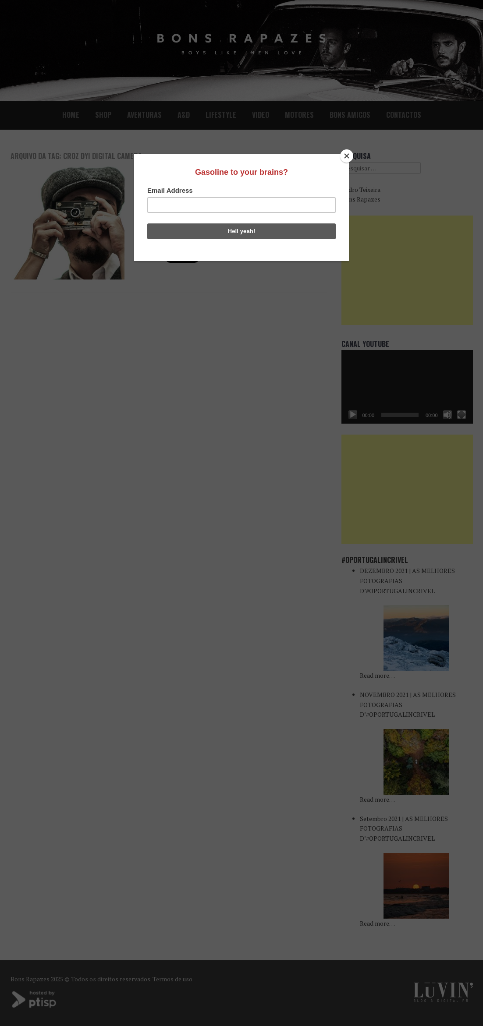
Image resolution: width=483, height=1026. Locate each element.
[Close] (346, 156)
